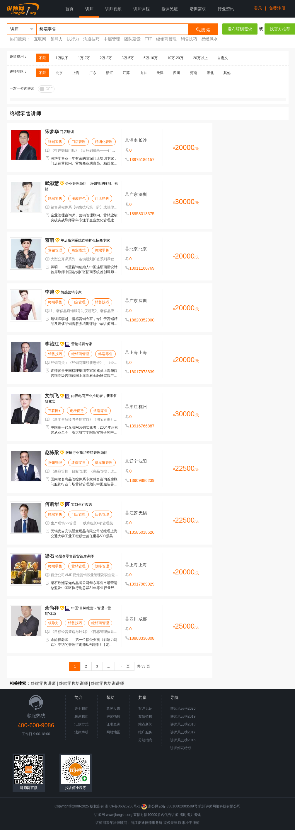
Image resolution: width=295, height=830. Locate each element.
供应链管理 (103, 463)
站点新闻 (145, 724)
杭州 (143, 406)
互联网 (40, 39)
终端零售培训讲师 (107, 683)
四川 (176, 73)
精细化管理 (103, 142)
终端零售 (55, 142)
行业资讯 (226, 8)
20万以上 (200, 58)
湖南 (133, 140)
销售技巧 (189, 39)
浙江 (109, 73)
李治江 (52, 343)
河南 (193, 73)
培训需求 (198, 8)
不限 (42, 58)
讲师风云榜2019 (183, 716)
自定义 (222, 58)
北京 (59, 73)
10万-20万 (175, 58)
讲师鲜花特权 (180, 748)
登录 (258, 8)
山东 (143, 73)
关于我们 (81, 708)
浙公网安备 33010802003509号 (169, 806)
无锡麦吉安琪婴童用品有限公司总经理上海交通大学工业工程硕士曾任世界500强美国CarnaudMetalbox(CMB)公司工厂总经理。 (84, 536)
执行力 (73, 39)
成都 (143, 619)
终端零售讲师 (43, 683)
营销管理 (55, 250)
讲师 (89, 8)
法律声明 (81, 732)
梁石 (49, 556)
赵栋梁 (52, 452)
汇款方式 (81, 724)
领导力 (56, 39)
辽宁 (133, 461)
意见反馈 (113, 708)
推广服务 (145, 732)
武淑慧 (52, 183)
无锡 (143, 513)
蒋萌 (49, 240)
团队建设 (132, 39)
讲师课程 (141, 8)
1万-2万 (84, 58)
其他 (227, 73)
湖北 (210, 73)
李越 (49, 292)
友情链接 (145, 716)
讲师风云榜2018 (183, 724)
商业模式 (78, 250)
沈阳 (143, 461)
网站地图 (113, 732)
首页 (69, 8)
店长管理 (102, 514)
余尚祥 (52, 607)
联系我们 (81, 716)
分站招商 (145, 740)
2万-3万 (106, 58)
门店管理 (78, 142)
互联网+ (54, 411)
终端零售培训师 (73, 683)
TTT (148, 39)
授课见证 (169, 8)
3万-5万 (128, 58)
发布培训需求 (240, 29)
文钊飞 (52, 395)
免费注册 (277, 8)
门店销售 (102, 198)
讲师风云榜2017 (183, 732)
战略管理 (102, 566)
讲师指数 (113, 716)
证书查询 (113, 724)
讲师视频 (113, 8)
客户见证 (145, 708)
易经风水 (209, 39)
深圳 (143, 194)
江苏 (126, 73)
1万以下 (62, 58)
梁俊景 (168, 823)
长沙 (143, 140)
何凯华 (52, 504)
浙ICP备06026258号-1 (122, 806)
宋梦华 (52, 131)
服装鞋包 (78, 198)
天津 (159, 73)
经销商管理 (167, 39)
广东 (92, 73)
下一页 (124, 666)
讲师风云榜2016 (183, 740)
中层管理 (112, 39)
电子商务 (77, 411)
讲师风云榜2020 (183, 708)
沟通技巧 (91, 39)
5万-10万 (151, 58)
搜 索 (203, 29)
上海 (75, 73)
